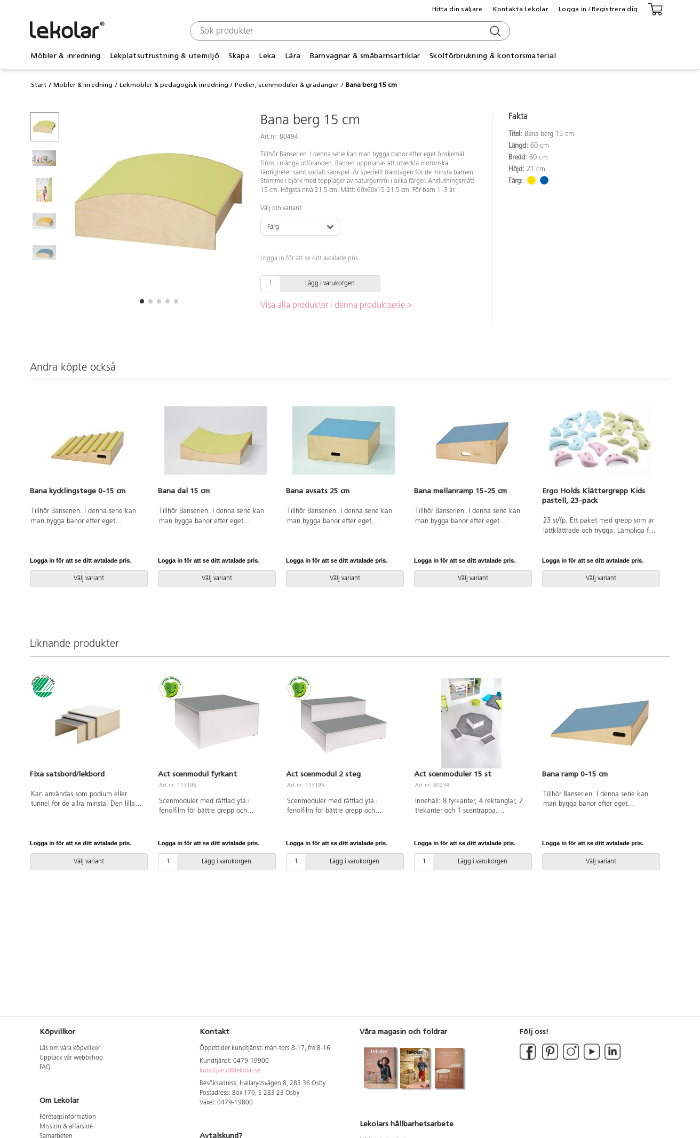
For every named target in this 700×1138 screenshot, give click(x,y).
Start (38, 85)
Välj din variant (280, 208)
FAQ (45, 1067)
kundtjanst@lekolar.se (230, 1071)
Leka (267, 55)
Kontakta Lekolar (520, 9)
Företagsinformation (67, 1117)
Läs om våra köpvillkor (69, 1048)
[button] (142, 301)
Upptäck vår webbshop (71, 1058)
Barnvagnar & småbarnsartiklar (365, 55)
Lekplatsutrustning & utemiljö (164, 55)
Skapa (238, 55)
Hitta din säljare (457, 9)
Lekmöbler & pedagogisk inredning (174, 85)
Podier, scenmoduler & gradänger (287, 85)
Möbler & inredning (65, 55)
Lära (292, 55)
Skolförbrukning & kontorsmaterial (492, 55)
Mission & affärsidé (66, 1127)
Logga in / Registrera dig (598, 9)
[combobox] (348, 31)
